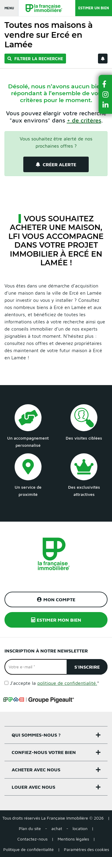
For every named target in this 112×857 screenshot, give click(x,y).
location (80, 828)
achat (56, 828)
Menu (9, 8)
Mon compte (56, 599)
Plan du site (30, 828)
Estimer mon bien (56, 620)
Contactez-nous (32, 838)
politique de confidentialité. (67, 683)
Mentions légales (73, 838)
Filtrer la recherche (35, 58)
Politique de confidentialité (28, 849)
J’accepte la (54, 683)
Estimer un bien (93, 8)
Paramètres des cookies (86, 849)
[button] (105, 84)
